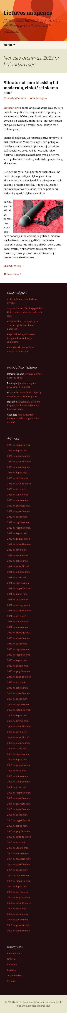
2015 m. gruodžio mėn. (19, 803)
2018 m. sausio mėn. (17, 776)
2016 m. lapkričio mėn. (18, 798)
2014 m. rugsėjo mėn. (18, 875)
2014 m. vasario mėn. (18, 914)
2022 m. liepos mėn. (17, 533)
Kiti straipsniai (14, 953)
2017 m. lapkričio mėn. (18, 781)
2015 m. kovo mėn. (17, 842)
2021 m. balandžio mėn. (19, 610)
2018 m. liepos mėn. (17, 759)
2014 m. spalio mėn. (17, 869)
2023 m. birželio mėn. (18, 478)
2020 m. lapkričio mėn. (18, 638)
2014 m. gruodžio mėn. (19, 858)
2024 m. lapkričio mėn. (18, 456)
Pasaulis (11, 970)
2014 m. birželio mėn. (18, 892)
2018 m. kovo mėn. (17, 770)
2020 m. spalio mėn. (17, 643)
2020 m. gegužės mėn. (18, 671)
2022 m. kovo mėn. (17, 549)
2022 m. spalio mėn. (17, 516)
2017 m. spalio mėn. (17, 787)
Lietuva (11, 958)
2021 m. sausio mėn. (17, 627)
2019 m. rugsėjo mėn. (18, 704)
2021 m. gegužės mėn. (18, 605)
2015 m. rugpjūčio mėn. (19, 820)
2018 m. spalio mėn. (17, 748)
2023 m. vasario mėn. (18, 494)
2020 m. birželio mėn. (18, 665)
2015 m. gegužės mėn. (18, 831)
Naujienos (12, 964)
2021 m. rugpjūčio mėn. (19, 588)
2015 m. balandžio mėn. (19, 836)
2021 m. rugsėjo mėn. (18, 582)
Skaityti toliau (14, 266)
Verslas (11, 981)
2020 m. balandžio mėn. (19, 676)
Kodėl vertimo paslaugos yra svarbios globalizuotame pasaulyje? (22, 325)
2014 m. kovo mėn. (17, 908)
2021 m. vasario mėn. (18, 621)
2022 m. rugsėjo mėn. (18, 522)
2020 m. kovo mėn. (17, 682)
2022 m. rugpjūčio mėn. (19, 527)
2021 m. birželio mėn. (18, 599)
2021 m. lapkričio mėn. (18, 571)
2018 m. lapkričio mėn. (18, 743)
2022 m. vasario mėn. (18, 555)
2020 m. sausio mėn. (17, 687)
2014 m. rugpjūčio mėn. (19, 881)
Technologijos (39, 98)
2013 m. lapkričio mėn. (18, 930)
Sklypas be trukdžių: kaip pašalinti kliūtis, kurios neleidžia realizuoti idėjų (25, 312)
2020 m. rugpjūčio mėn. (19, 654)
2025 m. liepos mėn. (17, 450)
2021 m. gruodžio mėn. (19, 566)
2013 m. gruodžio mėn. (19, 925)
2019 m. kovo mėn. (17, 731)
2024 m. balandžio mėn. (19, 461)
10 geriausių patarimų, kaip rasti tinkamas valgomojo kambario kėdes (24, 405)
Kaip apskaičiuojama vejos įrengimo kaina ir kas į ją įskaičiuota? (21, 338)
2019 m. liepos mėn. (17, 715)
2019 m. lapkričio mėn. (18, 693)
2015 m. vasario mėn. (18, 847)
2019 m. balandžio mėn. (19, 726)
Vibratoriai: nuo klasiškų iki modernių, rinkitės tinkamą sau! (31, 87)
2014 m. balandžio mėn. (19, 903)
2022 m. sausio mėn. (17, 560)
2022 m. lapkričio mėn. (18, 511)
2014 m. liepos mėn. (17, 886)
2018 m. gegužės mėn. (18, 765)
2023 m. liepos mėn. (17, 472)
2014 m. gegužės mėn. (18, 897)
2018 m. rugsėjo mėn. (18, 754)
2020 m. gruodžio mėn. (19, 632)
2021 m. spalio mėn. (17, 577)
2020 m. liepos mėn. (17, 660)
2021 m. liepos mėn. (17, 594)
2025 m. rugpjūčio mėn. (19, 445)
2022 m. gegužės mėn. (18, 538)
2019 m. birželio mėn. (18, 720)
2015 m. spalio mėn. (17, 814)
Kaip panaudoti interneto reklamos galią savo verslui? (23, 418)
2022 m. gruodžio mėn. (19, 505)
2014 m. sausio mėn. (17, 919)
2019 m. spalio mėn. (17, 698)
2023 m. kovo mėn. (17, 489)
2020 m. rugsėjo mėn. (18, 649)
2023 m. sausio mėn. (17, 500)
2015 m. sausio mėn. (17, 853)
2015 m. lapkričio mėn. (18, 809)
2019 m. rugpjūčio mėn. (19, 709)
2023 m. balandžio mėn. (19, 483)
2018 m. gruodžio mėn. (19, 737)
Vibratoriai (10, 107)
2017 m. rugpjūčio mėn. (19, 792)
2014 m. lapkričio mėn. (18, 864)
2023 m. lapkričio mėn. (18, 467)
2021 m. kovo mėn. (17, 616)
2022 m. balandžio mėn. (19, 544)
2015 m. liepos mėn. (17, 825)
